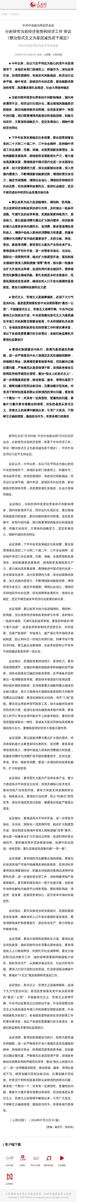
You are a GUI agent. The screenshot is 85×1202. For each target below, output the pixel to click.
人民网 (3, 14)
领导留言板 (48, 1159)
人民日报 (9, 1159)
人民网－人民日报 (53, 54)
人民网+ (22, 1159)
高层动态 (15, 14)
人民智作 (9, 1178)
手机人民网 (35, 1159)
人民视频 (61, 1159)
